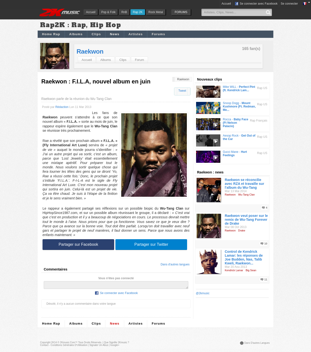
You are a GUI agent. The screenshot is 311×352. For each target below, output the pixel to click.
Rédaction (62, 107)
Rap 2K (138, 12)
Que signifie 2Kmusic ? (116, 344)
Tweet (182, 90)
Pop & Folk (108, 12)
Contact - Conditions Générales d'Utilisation (63, 346)
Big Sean (251, 270)
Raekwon (90, 51)
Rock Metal (155, 12)
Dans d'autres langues (175, 264)
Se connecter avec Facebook (256, 3)
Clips (96, 34)
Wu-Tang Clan (246, 194)
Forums (158, 34)
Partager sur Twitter (151, 244)
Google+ (114, 346)
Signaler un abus (98, 346)
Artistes (136, 34)
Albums (76, 34)
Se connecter (289, 3)
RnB (124, 12)
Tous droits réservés (89, 344)
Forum (139, 60)
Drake (241, 230)
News (114, 34)
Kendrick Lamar (234, 270)
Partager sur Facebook (78, 244)
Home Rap (51, 34)
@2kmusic (202, 293)
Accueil (90, 12)
